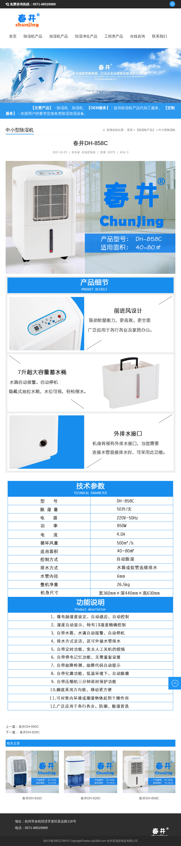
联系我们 (159, 36)
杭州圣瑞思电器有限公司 (122, 841)
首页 (13, 36)
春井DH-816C (32, 798)
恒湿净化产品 (86, 36)
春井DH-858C (149, 798)
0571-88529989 (44, 4)
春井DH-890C (29, 726)
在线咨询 (137, 36)
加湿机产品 (58, 36)
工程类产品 (113, 36)
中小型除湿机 (167, 130)
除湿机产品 (33, 36)
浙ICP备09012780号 (56, 841)
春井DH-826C (30, 732)
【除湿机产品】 (145, 130)
